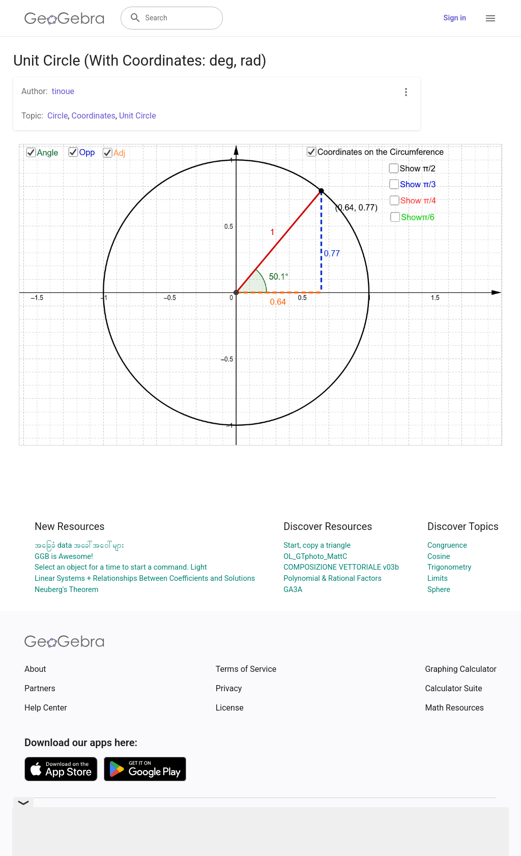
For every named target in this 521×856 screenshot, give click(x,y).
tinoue (63, 91)
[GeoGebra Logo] (64, 18)
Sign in (455, 18)
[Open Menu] (490, 18)
